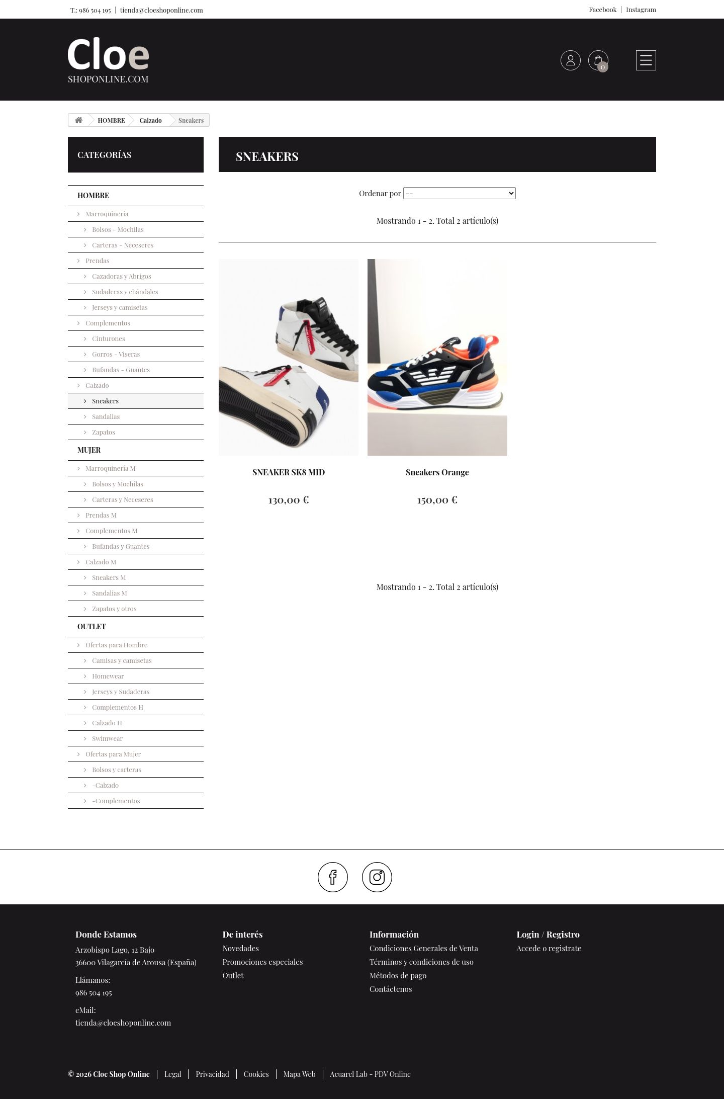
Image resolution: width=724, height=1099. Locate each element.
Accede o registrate (549, 948)
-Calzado (104, 785)
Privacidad (212, 1074)
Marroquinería (106, 213)
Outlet (233, 975)
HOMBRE (93, 195)
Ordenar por (380, 193)
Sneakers (104, 400)
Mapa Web (300, 1074)
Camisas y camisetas (121, 660)
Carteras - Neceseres (121, 244)
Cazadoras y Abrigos (120, 276)
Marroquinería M (110, 468)
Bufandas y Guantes (120, 546)
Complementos (107, 322)
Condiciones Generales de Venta (424, 948)
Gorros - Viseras (115, 354)
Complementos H (116, 707)
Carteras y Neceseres (121, 499)
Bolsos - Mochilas (117, 229)
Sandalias (105, 416)
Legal (173, 1074)
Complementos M (111, 530)
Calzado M (100, 561)
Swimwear (106, 738)
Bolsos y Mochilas (116, 483)
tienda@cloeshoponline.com (161, 10)
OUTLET (91, 626)
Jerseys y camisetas (119, 307)
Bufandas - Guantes (120, 369)
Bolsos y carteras (115, 769)
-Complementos (115, 800)
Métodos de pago (398, 975)
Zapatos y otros (113, 608)
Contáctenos (391, 989)
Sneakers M (108, 577)
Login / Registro (548, 934)
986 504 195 (93, 992)
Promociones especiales (263, 962)
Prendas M (100, 515)
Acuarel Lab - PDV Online (370, 1074)
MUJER (89, 450)
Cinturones (107, 338)
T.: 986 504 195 (89, 10)
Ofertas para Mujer (112, 753)
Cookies (256, 1074)
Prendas (97, 260)
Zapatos (102, 432)
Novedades (241, 948)
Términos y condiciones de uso (422, 962)
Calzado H (106, 722)
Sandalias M (108, 592)
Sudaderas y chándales (124, 291)
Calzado (96, 385)
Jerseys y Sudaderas (119, 691)
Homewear (107, 675)
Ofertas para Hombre (115, 644)
